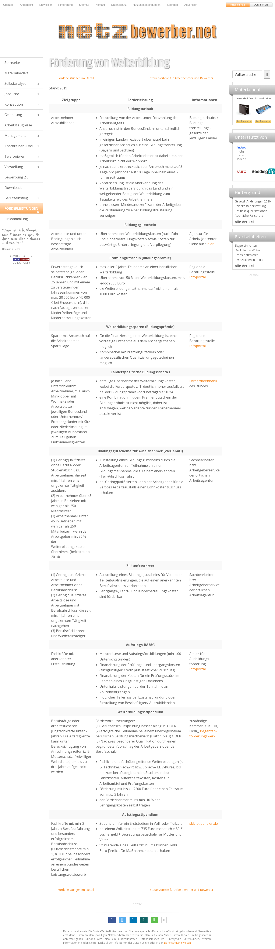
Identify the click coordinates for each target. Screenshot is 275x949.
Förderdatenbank (203, 381)
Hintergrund (65, 4)
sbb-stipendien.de (203, 823)
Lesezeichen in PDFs (249, 260)
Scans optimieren (246, 255)
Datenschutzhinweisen (177, 943)
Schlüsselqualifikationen (251, 211)
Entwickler (45, 4)
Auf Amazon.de (260, 121)
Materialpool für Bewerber (240, 122)
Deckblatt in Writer (247, 250)
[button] (112, 920)
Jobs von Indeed (241, 155)
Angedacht (26, 4)
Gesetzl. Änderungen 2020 (253, 201)
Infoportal (197, 277)
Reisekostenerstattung (250, 206)
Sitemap (84, 4)
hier (210, 244)
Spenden (172, 4)
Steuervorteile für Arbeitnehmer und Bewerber (181, 78)
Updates (8, 4)
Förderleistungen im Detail (75, 78)
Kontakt (100, 4)
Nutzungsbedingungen (147, 4)
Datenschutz (119, 4)
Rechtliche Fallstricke (249, 216)
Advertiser (190, 4)
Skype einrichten (246, 245)
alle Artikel (244, 221)
